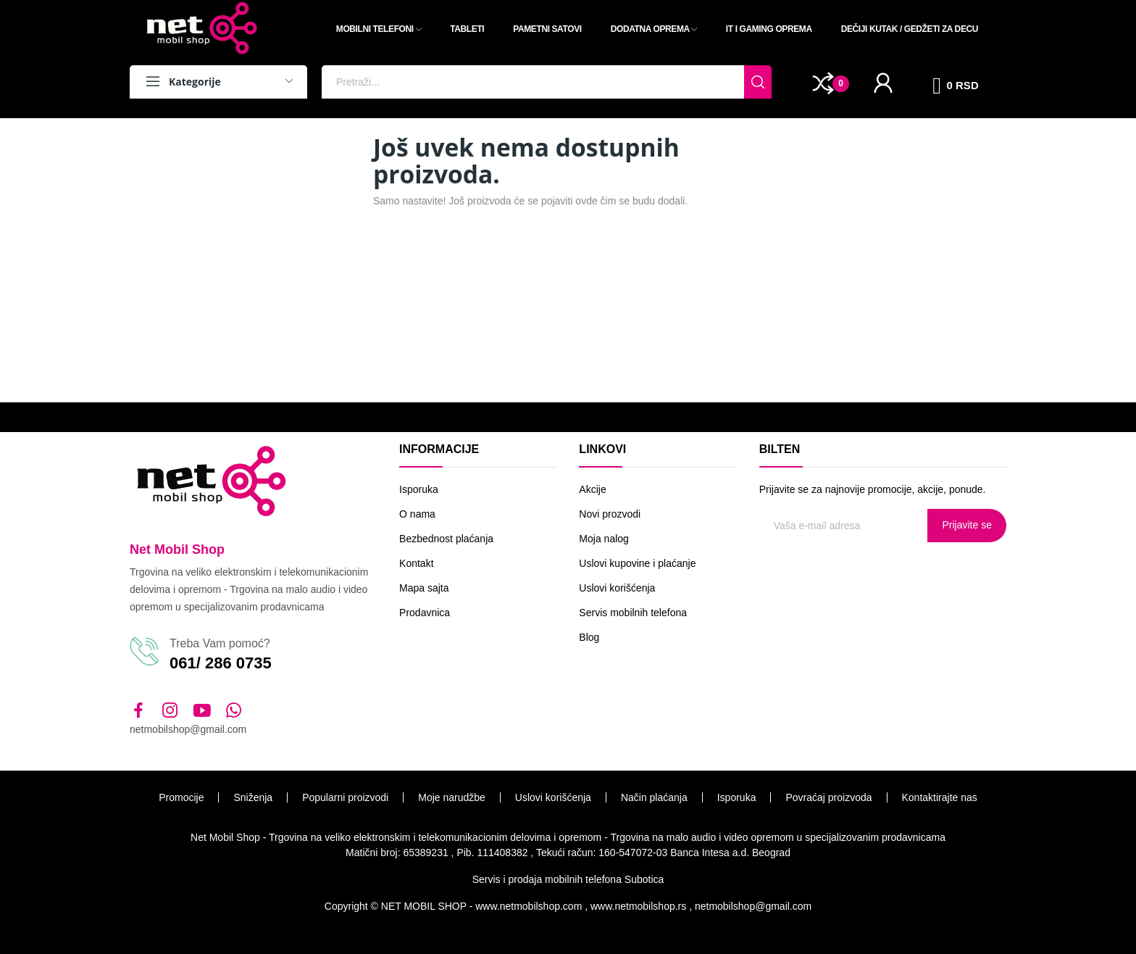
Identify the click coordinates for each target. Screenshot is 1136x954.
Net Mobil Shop (177, 549)
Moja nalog (604, 538)
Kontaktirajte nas (939, 797)
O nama (417, 514)
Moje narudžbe (451, 797)
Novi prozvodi (609, 514)
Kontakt (416, 563)
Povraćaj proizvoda (828, 797)
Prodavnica (424, 612)
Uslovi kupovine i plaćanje (637, 563)
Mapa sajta (423, 588)
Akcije (592, 489)
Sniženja (252, 797)
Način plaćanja (654, 797)
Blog (589, 637)
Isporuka (418, 489)
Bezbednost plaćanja (446, 538)
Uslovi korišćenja (617, 588)
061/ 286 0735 (221, 663)
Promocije (181, 797)
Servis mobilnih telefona (633, 612)
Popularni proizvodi (345, 797)
